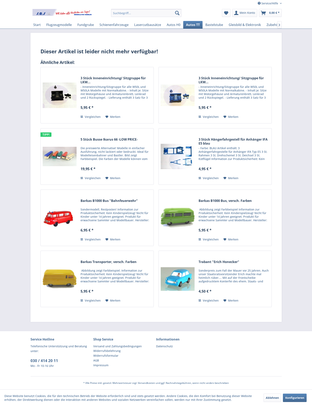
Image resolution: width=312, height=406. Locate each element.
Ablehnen (272, 398)
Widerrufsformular (105, 355)
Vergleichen (91, 117)
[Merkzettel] (226, 13)
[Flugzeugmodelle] (59, 25)
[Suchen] (177, 13)
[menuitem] (146, 13)
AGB (96, 360)
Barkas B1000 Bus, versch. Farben (225, 201)
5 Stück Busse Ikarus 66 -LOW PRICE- (109, 139)
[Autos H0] (173, 25)
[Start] (37, 25)
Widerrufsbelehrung (107, 351)
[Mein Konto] (244, 13)
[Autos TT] (193, 25)
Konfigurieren (294, 398)
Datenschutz (164, 346)
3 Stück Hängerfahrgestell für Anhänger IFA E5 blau (233, 141)
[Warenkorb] (270, 13)
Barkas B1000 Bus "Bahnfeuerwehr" (109, 201)
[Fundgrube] (86, 25)
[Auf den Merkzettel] (112, 116)
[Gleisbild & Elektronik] (245, 25)
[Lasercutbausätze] (147, 25)
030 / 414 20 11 (44, 360)
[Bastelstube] (214, 25)
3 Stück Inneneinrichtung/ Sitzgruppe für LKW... (113, 80)
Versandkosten (146, 383)
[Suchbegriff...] (146, 13)
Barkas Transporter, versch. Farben (109, 262)
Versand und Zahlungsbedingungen (117, 346)
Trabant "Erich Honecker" (219, 262)
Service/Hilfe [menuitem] (268, 3)
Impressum (100, 365)
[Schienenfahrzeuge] (114, 25)
